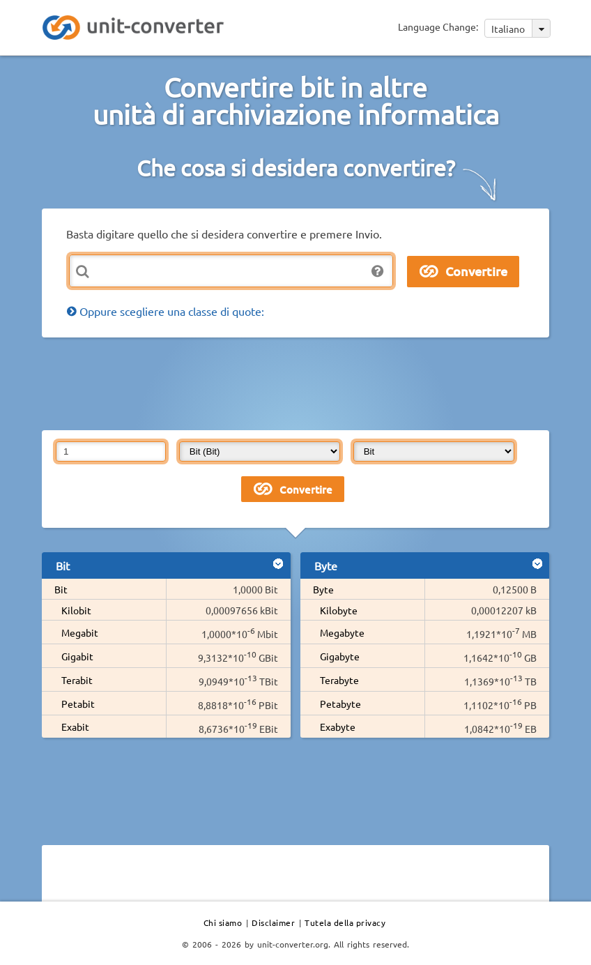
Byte (323, 589)
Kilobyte (339, 610)
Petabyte (340, 703)
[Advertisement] (295, 382)
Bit (61, 589)
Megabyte (342, 632)
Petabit (78, 703)
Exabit (75, 726)
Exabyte (337, 726)
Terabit (77, 680)
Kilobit (76, 610)
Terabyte (339, 680)
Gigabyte (340, 656)
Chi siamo (223, 922)
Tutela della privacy (345, 922)
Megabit (79, 632)
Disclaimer (273, 922)
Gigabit (77, 656)
